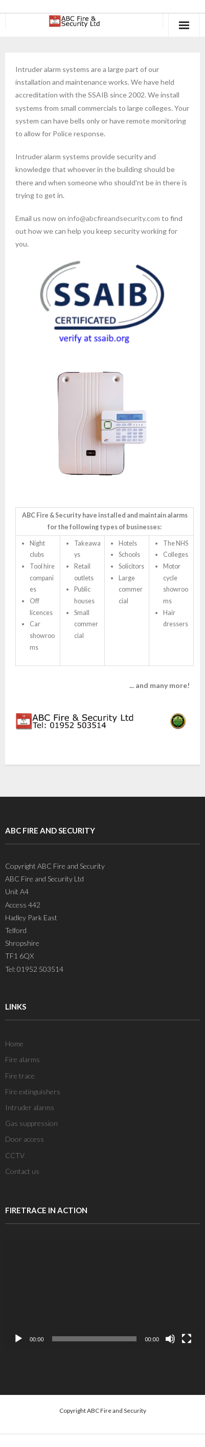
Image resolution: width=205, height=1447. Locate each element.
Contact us (22, 1171)
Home (14, 1043)
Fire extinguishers (32, 1091)
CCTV (15, 1155)
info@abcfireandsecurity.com (113, 218)
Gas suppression (31, 1123)
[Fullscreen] (186, 1339)
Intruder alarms (29, 1107)
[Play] (18, 1339)
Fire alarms (22, 1059)
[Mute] (170, 1339)
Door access (24, 1139)
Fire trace (20, 1075)
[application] (102, 1293)
